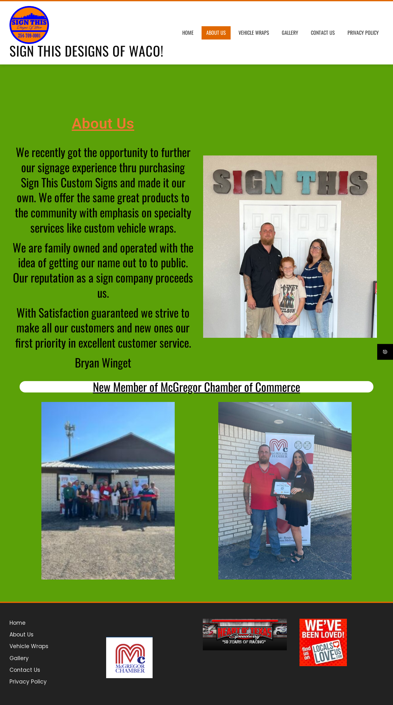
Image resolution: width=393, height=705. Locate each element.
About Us (216, 32)
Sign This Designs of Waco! (86, 50)
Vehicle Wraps (254, 32)
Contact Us (323, 32)
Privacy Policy (363, 32)
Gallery (290, 32)
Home (188, 32)
